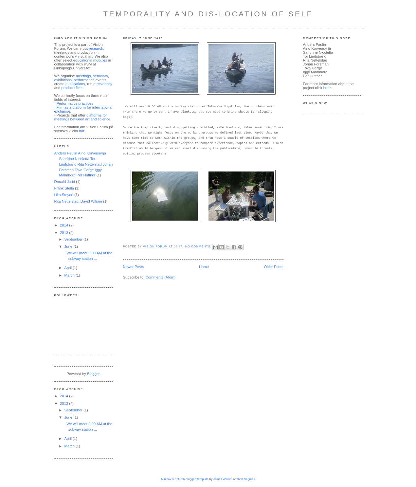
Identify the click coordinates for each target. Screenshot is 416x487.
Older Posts (273, 267)
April (68, 268)
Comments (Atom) (161, 277)
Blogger (93, 374)
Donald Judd (64, 182)
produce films (72, 88)
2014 (64, 225)
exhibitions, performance (74, 80)
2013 (64, 233)
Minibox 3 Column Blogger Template (184, 479)
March (70, 275)
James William (222, 479)
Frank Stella (64, 188)
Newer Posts (133, 267)
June (69, 246)
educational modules (90, 60)
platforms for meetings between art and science (82, 117)
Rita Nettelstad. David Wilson (78, 201)
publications (75, 84)
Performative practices (74, 103)
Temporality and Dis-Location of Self (208, 14)
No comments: (198, 246)
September (73, 239)
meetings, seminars (91, 76)
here (327, 88)
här (81, 131)
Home (204, 267)
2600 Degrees (245, 479)
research (96, 48)
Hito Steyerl (63, 195)
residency (104, 84)
